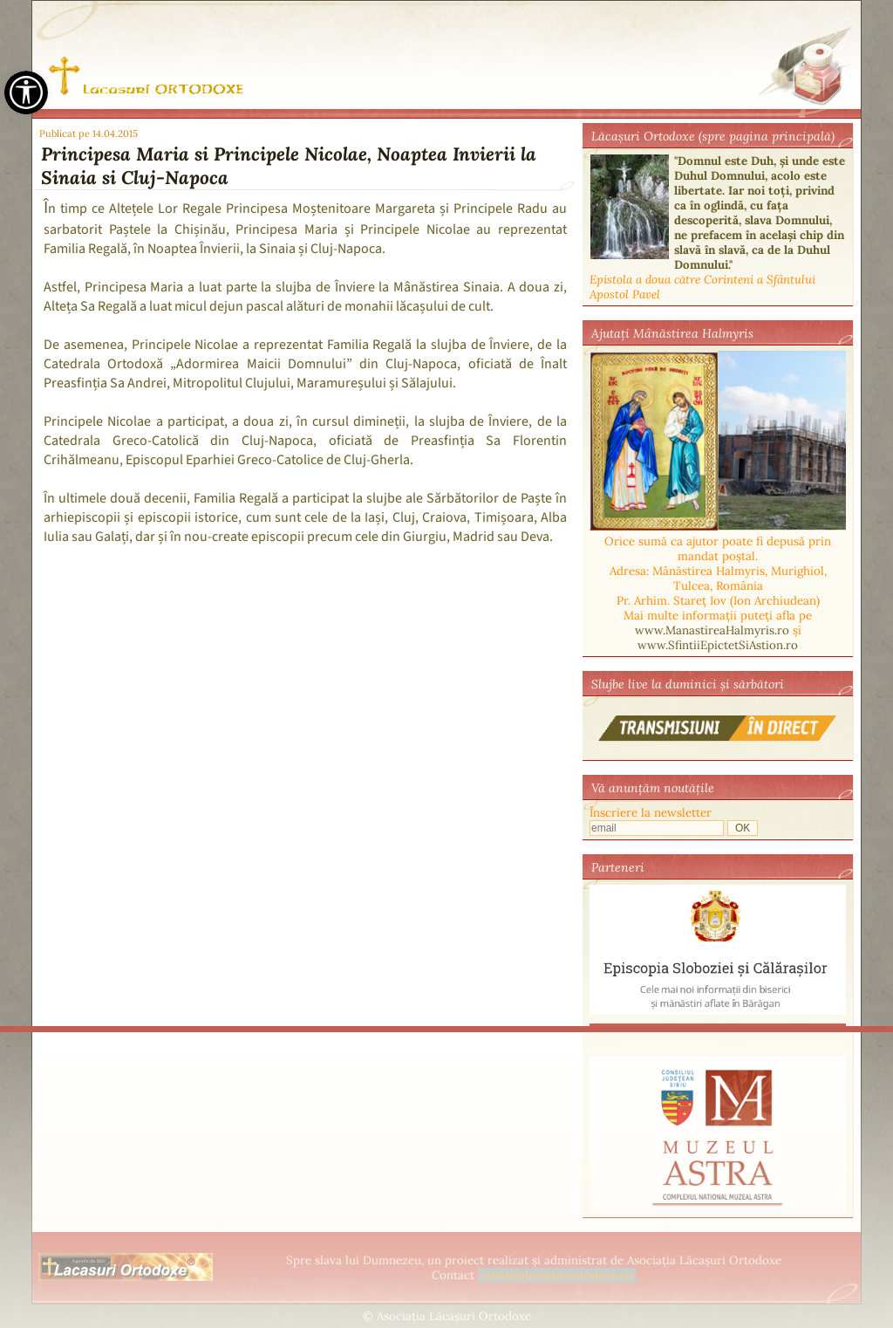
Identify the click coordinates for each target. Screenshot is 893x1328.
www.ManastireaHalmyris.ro (712, 630)
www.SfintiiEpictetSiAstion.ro (717, 645)
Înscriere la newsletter (651, 812)
